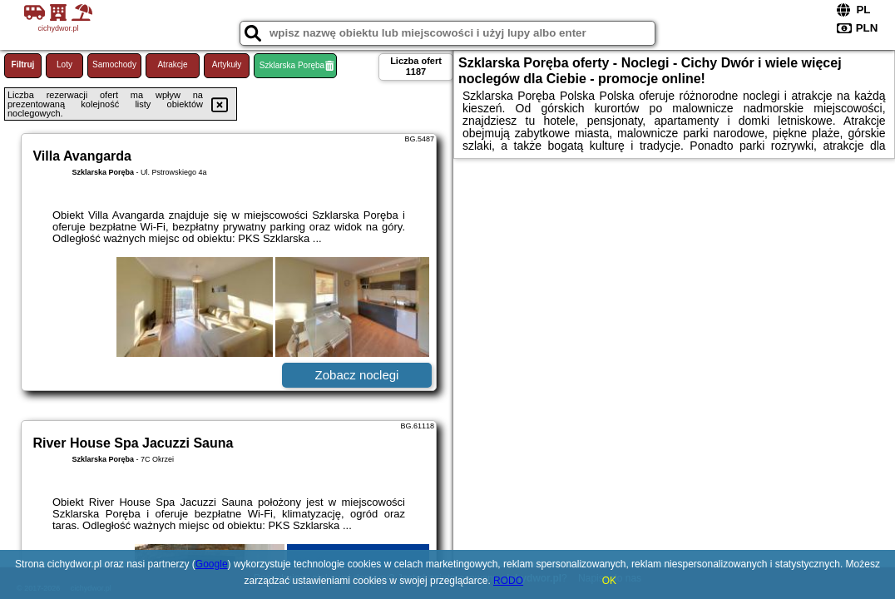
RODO (508, 581)
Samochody (114, 64)
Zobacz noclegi (357, 375)
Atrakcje (172, 64)
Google (211, 564)
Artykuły (227, 64)
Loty (64, 64)
